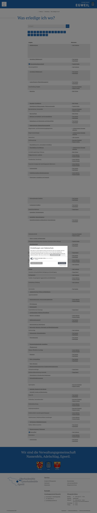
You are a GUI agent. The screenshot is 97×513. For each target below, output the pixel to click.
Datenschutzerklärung (55, 254)
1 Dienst (36, 259)
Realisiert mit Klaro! (63, 265)
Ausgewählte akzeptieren (36, 263)
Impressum (63, 254)
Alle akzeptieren (62, 263)
